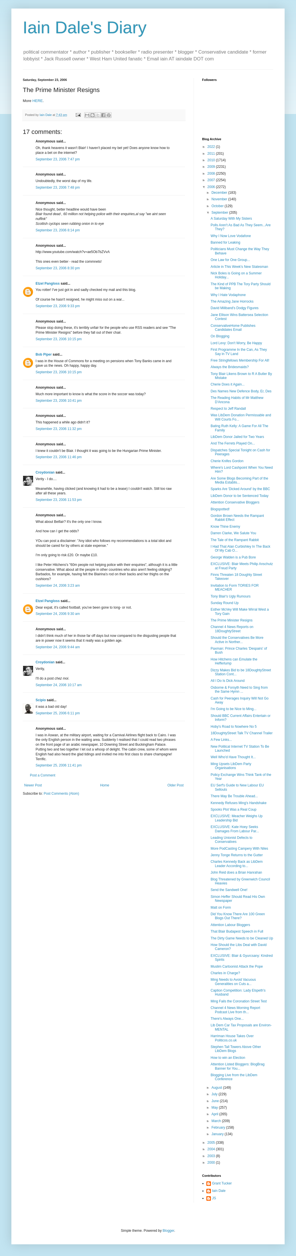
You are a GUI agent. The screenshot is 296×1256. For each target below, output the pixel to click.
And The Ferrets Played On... (233, 443)
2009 (211, 167)
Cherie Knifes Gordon (227, 461)
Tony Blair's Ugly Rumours (230, 596)
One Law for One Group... (230, 260)
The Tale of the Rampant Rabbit (235, 540)
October (218, 206)
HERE (37, 101)
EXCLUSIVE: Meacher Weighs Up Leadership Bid (237, 818)
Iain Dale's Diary (85, 27)
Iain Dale (218, 1191)
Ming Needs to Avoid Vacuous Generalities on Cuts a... (233, 982)
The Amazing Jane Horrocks (232, 301)
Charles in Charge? (225, 973)
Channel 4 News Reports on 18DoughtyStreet (232, 629)
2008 (211, 174)
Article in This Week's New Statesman (239, 267)
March (216, 1121)
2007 (211, 180)
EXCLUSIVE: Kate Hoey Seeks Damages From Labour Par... (235, 829)
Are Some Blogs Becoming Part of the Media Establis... (239, 480)
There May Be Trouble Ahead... (234, 796)
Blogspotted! (220, 509)
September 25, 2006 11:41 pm (59, 765)
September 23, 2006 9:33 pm (58, 306)
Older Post (175, 785)
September (220, 213)
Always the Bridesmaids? (230, 367)
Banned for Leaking (225, 242)
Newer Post (33, 785)
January (218, 1134)
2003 (211, 1156)
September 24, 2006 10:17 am (59, 685)
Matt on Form (221, 908)
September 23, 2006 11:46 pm (59, 457)
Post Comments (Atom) (61, 794)
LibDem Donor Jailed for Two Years (237, 437)
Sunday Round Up (225, 603)
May (215, 1108)
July (215, 1094)
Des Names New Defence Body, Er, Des (241, 391)
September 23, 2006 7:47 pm (58, 159)
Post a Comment (42, 775)
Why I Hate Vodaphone (228, 295)
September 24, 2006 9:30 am (58, 614)
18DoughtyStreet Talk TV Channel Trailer (242, 733)
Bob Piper (44, 354)
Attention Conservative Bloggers (235, 502)
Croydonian (45, 472)
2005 (211, 1143)
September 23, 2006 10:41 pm (59, 401)
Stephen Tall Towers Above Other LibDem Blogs (236, 1049)
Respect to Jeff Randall (228, 409)
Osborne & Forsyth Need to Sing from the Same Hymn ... (239, 690)
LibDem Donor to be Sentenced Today (239, 496)
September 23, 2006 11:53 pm (59, 500)
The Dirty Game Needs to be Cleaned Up (242, 938)
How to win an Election (228, 1058)
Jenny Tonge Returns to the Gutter (237, 855)
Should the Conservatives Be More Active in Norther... (237, 640)
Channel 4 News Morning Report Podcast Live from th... (235, 1010)
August (217, 1088)
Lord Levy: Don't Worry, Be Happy (236, 343)
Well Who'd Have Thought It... (233, 757)
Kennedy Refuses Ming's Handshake (238, 803)
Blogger (168, 1231)
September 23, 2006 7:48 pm (58, 187)
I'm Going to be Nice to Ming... (233, 709)
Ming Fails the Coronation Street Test (239, 1001)
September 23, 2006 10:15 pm (59, 339)
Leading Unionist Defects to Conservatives (231, 840)
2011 (211, 154)
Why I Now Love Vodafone (231, 236)
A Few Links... (221, 740)
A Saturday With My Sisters (231, 219)
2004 (211, 1149)
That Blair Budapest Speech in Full (237, 931)
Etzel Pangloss (48, 284)
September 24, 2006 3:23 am (58, 586)
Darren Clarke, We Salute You (233, 533)
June (215, 1101)
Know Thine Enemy (225, 527)
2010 (211, 160)
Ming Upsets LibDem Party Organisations (231, 766)
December (219, 193)
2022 (211, 147)
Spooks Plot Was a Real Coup (233, 809)
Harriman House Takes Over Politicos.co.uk (232, 1038)
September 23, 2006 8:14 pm (58, 230)
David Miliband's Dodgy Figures (234, 308)
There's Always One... (227, 1019)
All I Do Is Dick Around (227, 681)
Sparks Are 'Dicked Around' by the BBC (240, 489)
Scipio (41, 700)
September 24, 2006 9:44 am (58, 647)
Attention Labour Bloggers (230, 925)
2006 (211, 187)
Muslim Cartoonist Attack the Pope (237, 966)
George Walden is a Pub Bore (233, 557)
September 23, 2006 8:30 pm (58, 268)
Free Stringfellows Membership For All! (240, 360)
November (219, 199)
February (218, 1127)
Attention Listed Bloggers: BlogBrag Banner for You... (237, 1066)
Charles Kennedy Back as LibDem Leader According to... (237, 864)
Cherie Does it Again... (227, 384)
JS (214, 1198)
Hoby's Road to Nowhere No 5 (234, 727)
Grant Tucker (222, 1183)
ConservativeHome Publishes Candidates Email (233, 328)
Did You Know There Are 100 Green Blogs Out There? (238, 916)
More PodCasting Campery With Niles (239, 849)
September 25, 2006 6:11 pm (58, 713)
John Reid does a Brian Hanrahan (236, 872)
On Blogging (220, 336)
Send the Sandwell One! (229, 890)
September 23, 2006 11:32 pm (59, 429)
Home (104, 785)
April (215, 1114)
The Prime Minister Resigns (231, 620)
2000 (211, 1163)
